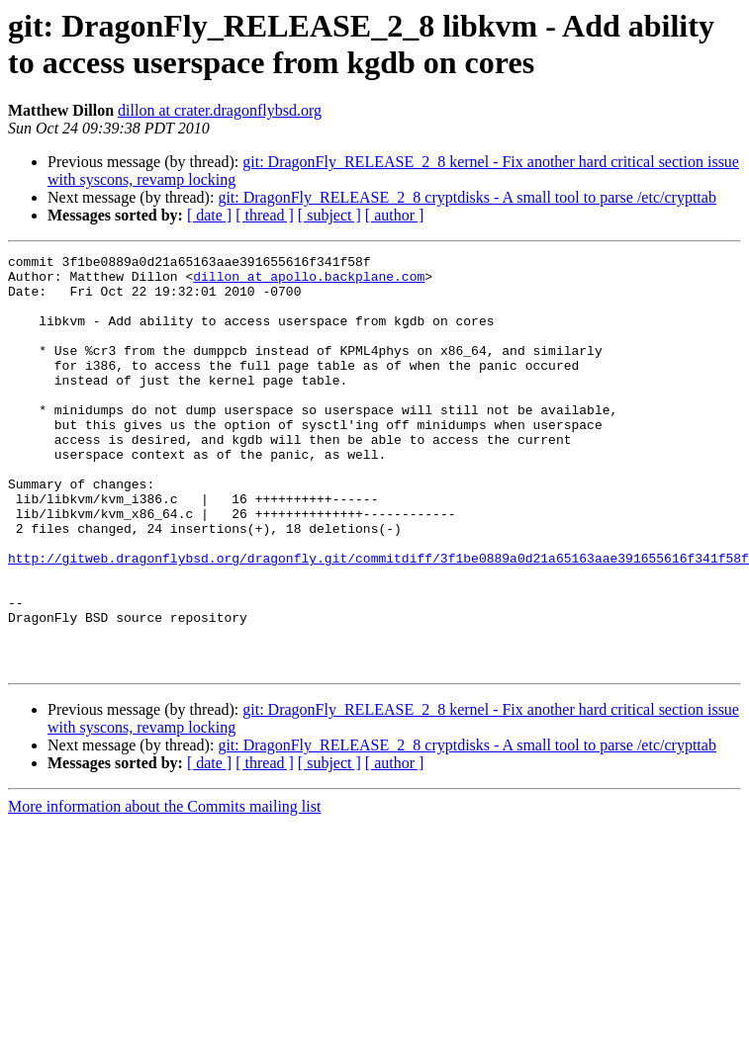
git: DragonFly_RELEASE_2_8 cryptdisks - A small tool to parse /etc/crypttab (467, 197)
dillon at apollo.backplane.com (308, 282)
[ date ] (209, 215)
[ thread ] (264, 215)
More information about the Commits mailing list (164, 889)
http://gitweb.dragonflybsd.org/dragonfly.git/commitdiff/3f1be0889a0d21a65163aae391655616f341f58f (378, 620)
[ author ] (394, 215)
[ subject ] (329, 215)
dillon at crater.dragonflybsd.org (220, 110)
